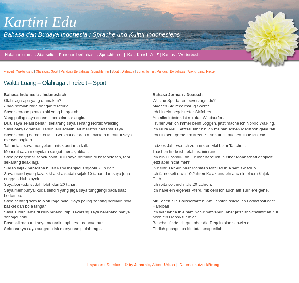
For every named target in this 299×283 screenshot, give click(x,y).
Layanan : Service (103, 264)
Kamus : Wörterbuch (180, 54)
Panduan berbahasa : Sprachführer (91, 54)
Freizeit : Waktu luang (18, 71)
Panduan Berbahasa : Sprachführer (85, 71)
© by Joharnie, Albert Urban (149, 264)
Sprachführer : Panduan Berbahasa (161, 71)
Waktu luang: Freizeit (202, 71)
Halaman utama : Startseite (30, 54)
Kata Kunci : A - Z (143, 54)
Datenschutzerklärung (199, 264)
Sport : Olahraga (123, 71)
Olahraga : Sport (47, 71)
